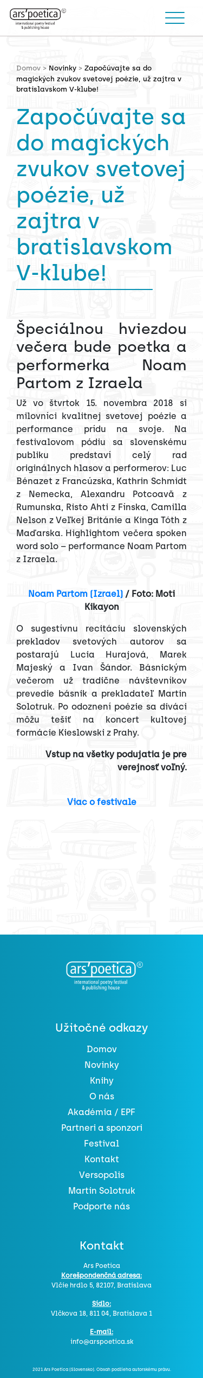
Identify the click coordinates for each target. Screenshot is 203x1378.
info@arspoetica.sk (101, 1341)
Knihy (102, 1081)
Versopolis (102, 1175)
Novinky (62, 68)
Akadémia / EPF (101, 1112)
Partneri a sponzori (101, 1128)
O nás (101, 1096)
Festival (101, 1143)
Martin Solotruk (101, 1191)
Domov (102, 1049)
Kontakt (101, 1159)
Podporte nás (101, 1206)
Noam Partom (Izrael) (75, 594)
